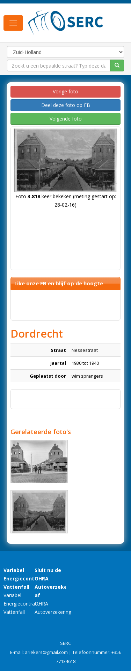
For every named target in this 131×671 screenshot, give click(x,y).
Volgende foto (66, 118)
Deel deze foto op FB (65, 105)
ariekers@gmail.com (46, 652)
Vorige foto (65, 91)
